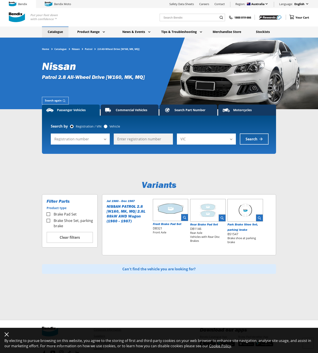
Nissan (76, 48)
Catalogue (55, 32)
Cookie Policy (220, 345)
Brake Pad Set (62, 214)
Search (254, 139)
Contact (219, 4)
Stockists (263, 32)
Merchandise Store (227, 32)
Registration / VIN (89, 126)
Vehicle (115, 126)
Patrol (88, 48)
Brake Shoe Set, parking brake (70, 223)
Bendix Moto (58, 4)
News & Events (136, 32)
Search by (59, 126)
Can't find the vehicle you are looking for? (159, 269)
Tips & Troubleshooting (181, 32)
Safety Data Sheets (181, 4)
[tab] (55, 101)
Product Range (91, 32)
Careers (204, 4)
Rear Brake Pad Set (204, 224)
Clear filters (70, 237)
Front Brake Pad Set (167, 224)
